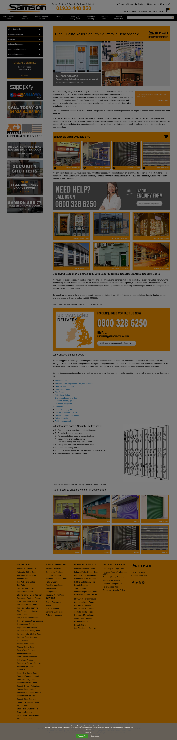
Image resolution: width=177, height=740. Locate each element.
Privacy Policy (88, 732)
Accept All (82, 736)
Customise (95, 736)
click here (109, 727)
